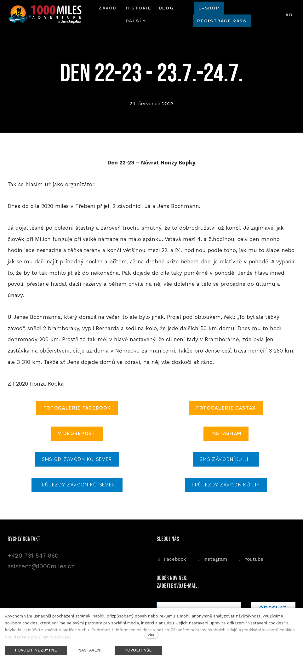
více (152, 634)
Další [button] (165, 12)
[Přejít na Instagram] (211, 558)
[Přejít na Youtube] (250, 558)
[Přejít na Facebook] (171, 558)
